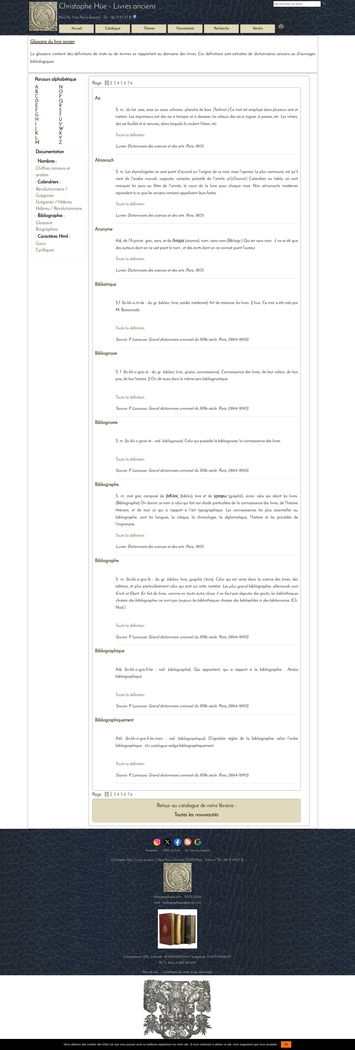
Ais (97, 98)
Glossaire (44, 223)
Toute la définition (130, 135)
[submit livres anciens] (325, 4)
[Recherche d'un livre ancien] (297, 4)
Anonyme (103, 229)
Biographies (47, 229)
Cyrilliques (45, 250)
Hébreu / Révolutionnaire (59, 208)
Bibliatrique (105, 284)
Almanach (104, 160)
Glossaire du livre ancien (52, 42)
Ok (286, 1044)
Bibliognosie (106, 353)
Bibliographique (109, 651)
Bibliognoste (106, 423)
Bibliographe (107, 485)
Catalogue (112, 28)
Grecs (41, 244)
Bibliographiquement (114, 720)
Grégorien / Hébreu (54, 202)
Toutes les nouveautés (196, 815)
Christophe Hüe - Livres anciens (107, 7)
